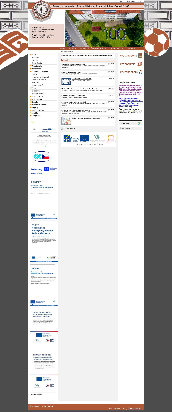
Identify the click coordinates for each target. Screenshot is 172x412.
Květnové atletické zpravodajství (73, 95)
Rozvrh (72, 48)
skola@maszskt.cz (46, 35)
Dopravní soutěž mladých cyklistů (74, 102)
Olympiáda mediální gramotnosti (73, 64)
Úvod (62, 48)
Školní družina (116, 48)
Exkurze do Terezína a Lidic (71, 72)
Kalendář (132, 48)
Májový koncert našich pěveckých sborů (87, 118)
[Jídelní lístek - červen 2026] (66, 84)
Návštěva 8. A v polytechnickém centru (76, 110)
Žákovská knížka (98, 48)
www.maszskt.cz (68, 51)
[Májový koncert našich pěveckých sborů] (66, 124)
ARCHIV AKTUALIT (70, 128)
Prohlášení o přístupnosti (41, 406)
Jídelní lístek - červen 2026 (81, 79)
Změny (83, 48)
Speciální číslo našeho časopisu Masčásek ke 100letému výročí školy (87, 55)
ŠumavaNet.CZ (135, 408)
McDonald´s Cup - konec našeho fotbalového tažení (80, 89)
